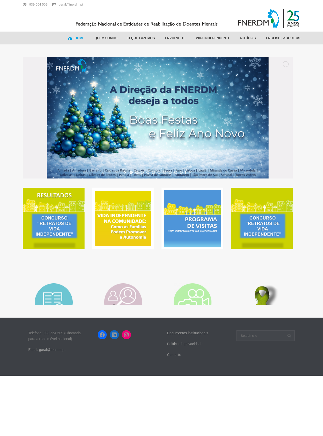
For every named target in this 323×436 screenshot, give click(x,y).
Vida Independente (213, 38)
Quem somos (105, 38)
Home (76, 38)
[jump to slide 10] (181, 172)
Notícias (248, 38)
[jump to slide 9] (175, 172)
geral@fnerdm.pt (71, 4)
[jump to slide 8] (170, 172)
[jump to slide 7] (164, 172)
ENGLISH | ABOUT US (283, 38)
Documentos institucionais (187, 333)
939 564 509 (38, 4)
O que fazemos (141, 38)
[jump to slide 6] (158, 172)
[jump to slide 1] (131, 172)
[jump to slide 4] (147, 172)
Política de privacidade (185, 344)
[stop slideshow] (186, 172)
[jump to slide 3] (142, 172)
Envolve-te (175, 38)
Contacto (174, 355)
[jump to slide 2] (136, 172)
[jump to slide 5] (153, 172)
